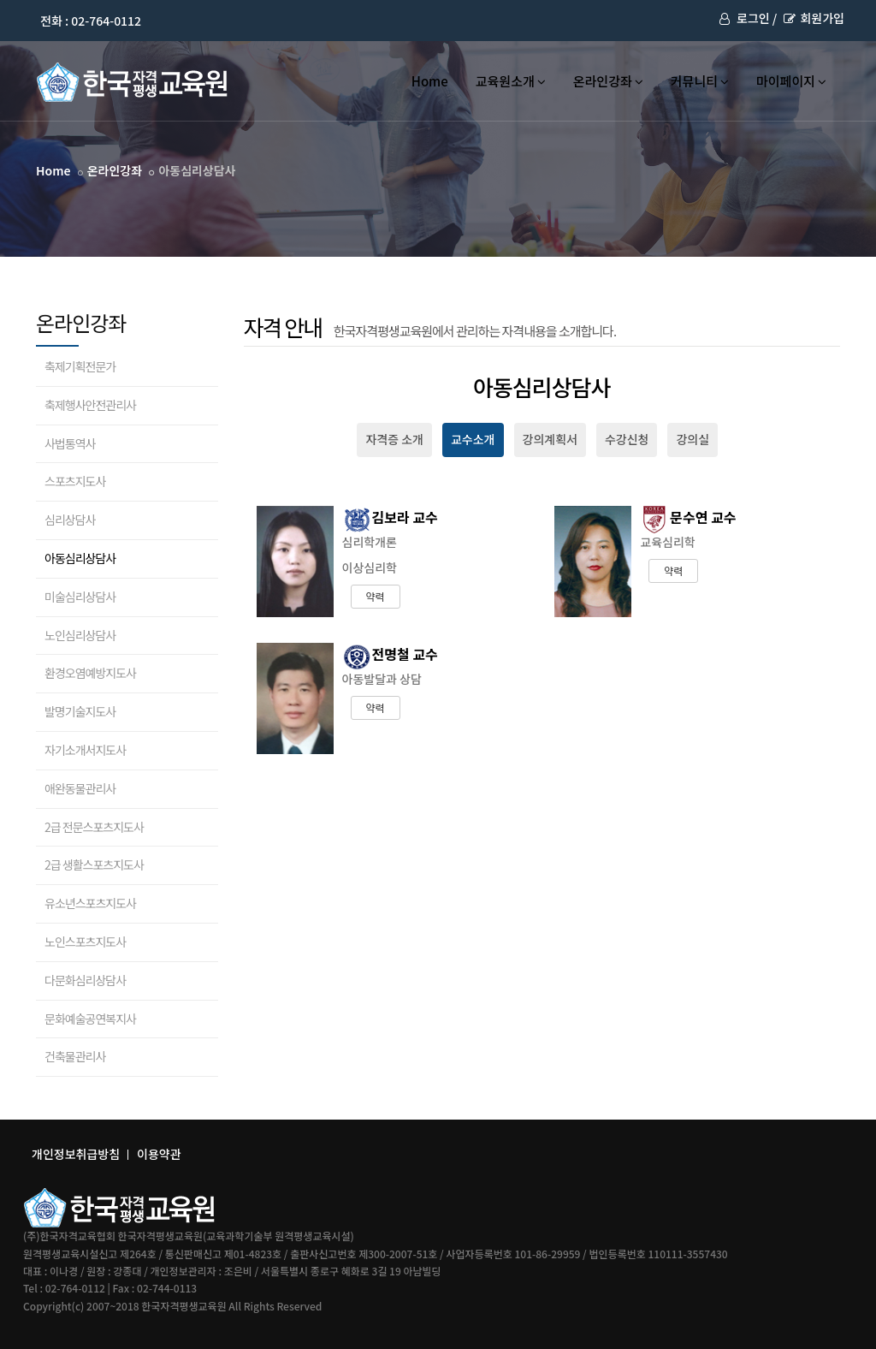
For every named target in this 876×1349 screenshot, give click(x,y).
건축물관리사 (74, 1056)
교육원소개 (511, 81)
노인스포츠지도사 (85, 941)
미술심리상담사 (79, 596)
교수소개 (473, 439)
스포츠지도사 (74, 481)
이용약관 (159, 1153)
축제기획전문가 (79, 366)
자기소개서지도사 (85, 749)
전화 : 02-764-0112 (90, 20)
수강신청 (627, 439)
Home (429, 81)
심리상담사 (69, 519)
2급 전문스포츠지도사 (94, 826)
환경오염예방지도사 (90, 672)
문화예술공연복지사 (90, 1018)
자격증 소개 (394, 439)
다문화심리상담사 (85, 980)
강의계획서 (550, 439)
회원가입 (814, 18)
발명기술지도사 (79, 711)
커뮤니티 (700, 81)
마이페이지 (791, 81)
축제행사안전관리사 (90, 404)
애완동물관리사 (79, 788)
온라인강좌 (608, 81)
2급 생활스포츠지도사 (94, 864)
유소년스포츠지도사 (90, 903)
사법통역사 (69, 443)
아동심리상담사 (79, 558)
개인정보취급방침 (76, 1153)
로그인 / (748, 18)
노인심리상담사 (79, 635)
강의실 (692, 439)
